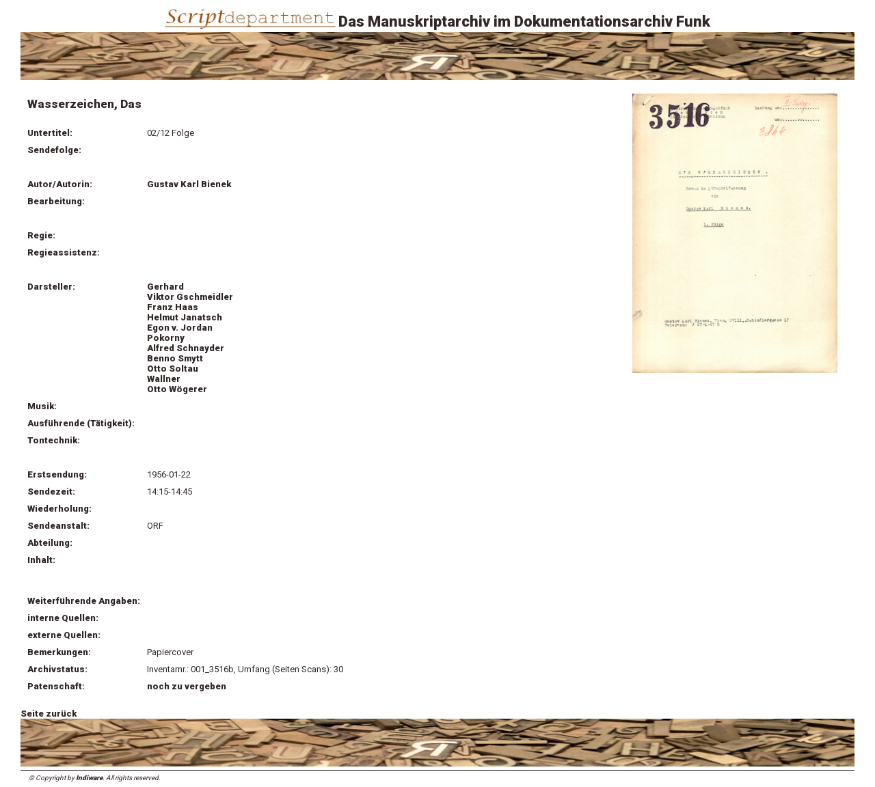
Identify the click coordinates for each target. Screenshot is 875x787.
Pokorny (166, 338)
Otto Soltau (172, 368)
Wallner (163, 379)
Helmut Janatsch (184, 317)
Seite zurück (49, 713)
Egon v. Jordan (180, 327)
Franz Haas (172, 307)
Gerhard (165, 286)
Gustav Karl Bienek (189, 184)
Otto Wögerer (177, 389)
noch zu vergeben (186, 686)
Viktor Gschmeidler (190, 297)
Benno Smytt (175, 358)
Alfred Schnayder (185, 348)
